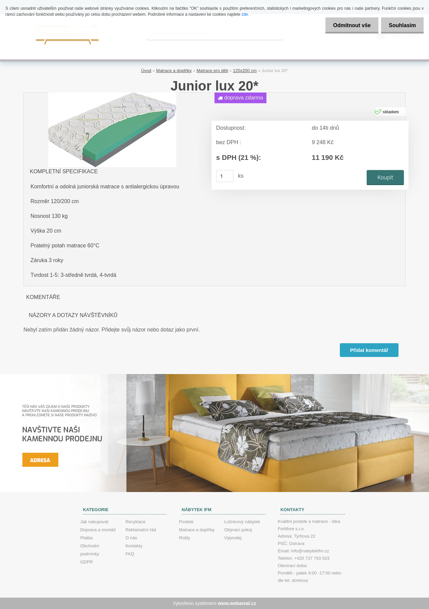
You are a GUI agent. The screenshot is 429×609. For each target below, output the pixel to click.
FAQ (129, 553)
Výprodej (232, 537)
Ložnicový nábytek (242, 521)
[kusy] (225, 176)
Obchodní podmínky (89, 549)
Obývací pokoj (238, 529)
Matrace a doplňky (174, 70)
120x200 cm (245, 70)
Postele (186, 521)
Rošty (184, 537)
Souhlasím (401, 25)
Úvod (146, 70)
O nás (131, 537)
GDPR (86, 561)
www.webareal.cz (237, 603)
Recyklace (135, 521)
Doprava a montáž (98, 529)
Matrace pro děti (212, 70)
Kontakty (133, 545)
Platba (86, 537)
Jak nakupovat (94, 521)
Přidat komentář (369, 350)
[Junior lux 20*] (112, 95)
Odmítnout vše (350, 25)
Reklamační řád (140, 529)
